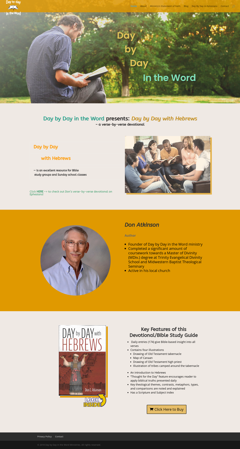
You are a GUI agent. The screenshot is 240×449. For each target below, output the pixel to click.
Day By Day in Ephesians (204, 6)
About (143, 6)
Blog (186, 6)
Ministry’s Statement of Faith (165, 6)
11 (95, 389)
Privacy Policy (44, 436)
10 (92, 389)
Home (134, 6)
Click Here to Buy (169, 409)
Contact (225, 6)
